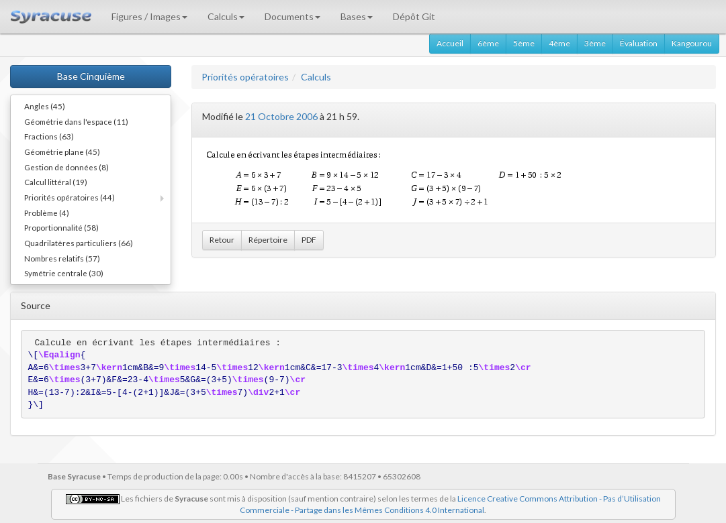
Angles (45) (44, 106)
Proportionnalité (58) (61, 227)
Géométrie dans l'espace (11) (76, 121)
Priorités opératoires (245, 76)
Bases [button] (357, 16)
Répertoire (267, 240)
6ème (488, 43)
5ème (524, 43)
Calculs (316, 76)
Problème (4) (46, 212)
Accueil (450, 43)
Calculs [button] (226, 16)
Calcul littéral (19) (55, 181)
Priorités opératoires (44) (69, 197)
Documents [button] (292, 16)
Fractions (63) (49, 136)
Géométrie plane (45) (62, 151)
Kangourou (692, 43)
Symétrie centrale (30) (63, 273)
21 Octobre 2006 (281, 116)
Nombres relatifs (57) (62, 258)
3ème (595, 43)
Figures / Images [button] (149, 16)
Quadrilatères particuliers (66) (78, 242)
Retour (222, 240)
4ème (559, 43)
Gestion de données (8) (66, 167)
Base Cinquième (91, 76)
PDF (309, 240)
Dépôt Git (414, 16)
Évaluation (638, 43)
